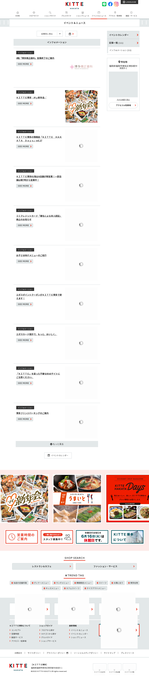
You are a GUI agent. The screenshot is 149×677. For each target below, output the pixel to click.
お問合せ (18, 653)
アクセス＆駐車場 (123, 105)
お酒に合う (118, 582)
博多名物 (134, 582)
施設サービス (17, 637)
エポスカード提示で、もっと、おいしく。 (36, 334)
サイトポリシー (34, 653)
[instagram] (116, 4)
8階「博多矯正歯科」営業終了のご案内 (35, 58)
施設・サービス (131, 16)
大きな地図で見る (123, 99)
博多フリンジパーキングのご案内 (32, 413)
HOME (17, 16)
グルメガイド (66, 16)
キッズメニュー (52, 588)
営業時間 (15, 633)
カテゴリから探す (48, 633)
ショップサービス (48, 641)
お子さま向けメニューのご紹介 (31, 255)
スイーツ (102, 582)
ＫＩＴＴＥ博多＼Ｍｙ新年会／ (31, 97)
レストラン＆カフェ (41, 566)
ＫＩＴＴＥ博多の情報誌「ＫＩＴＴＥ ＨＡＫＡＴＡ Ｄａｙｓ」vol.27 (39, 138)
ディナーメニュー (41, 582)
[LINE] (104, 4)
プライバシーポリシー (57, 653)
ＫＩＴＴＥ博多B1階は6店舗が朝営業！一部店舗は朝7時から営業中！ (38, 178)
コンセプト (16, 630)
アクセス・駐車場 (115, 16)
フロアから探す (47, 630)
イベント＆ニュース (99, 16)
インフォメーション (120, 50)
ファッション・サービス (105, 566)
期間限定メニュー (84, 582)
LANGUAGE (130, 2)
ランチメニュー (62, 582)
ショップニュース (82, 16)
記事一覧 (116, 42)
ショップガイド (50, 16)
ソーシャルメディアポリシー (86, 653)
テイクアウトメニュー (96, 588)
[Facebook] (110, 4)
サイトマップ (109, 653)
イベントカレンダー (58, 455)
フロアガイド (34, 16)
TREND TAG (75, 575)
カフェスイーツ (73, 588)
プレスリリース (127, 653)
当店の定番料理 (20, 582)
